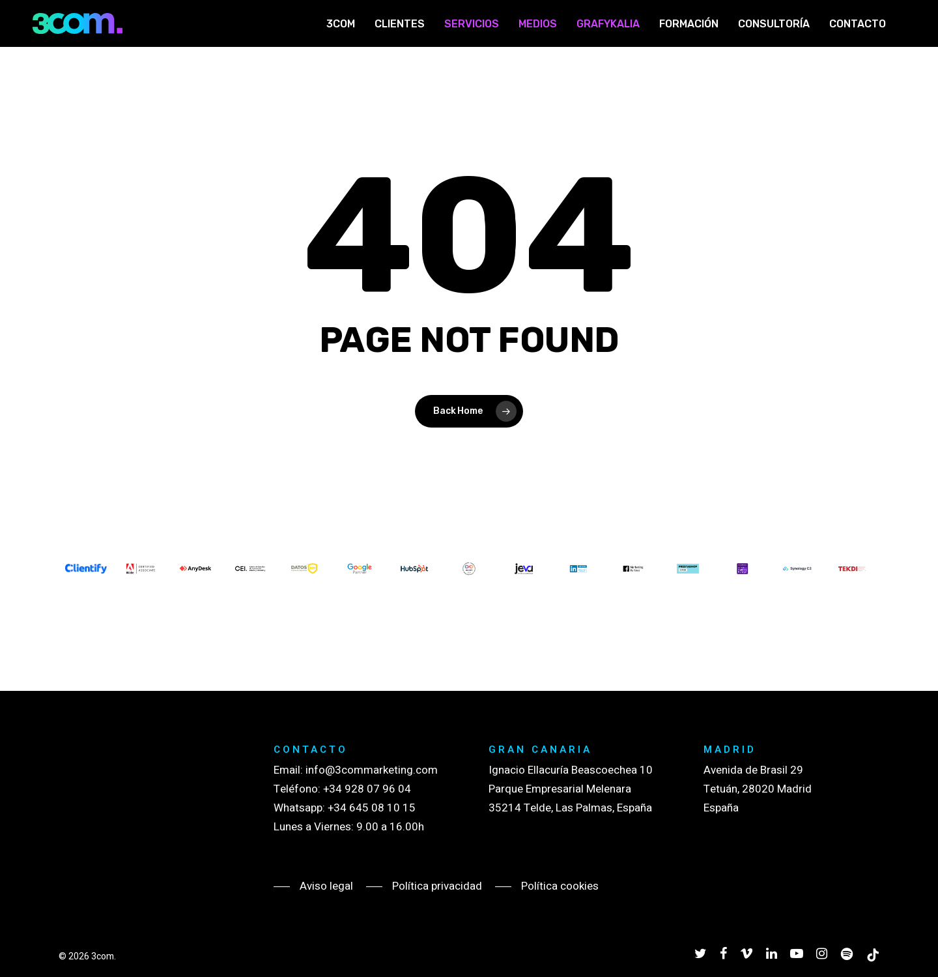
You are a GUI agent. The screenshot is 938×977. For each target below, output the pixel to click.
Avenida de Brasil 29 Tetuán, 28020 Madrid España (758, 789)
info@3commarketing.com (372, 770)
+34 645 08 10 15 (372, 808)
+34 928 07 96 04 (367, 789)
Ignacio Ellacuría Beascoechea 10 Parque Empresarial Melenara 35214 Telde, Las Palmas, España (571, 789)
